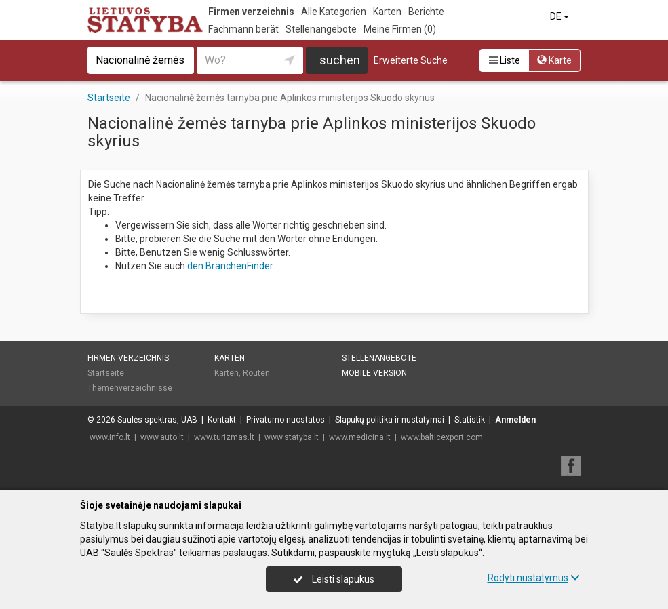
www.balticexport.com (442, 437)
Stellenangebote (321, 29)
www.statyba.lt (291, 437)
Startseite (105, 373)
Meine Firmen (400, 29)
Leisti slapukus (334, 579)
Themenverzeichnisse (129, 388)
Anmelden (515, 420)
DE (560, 16)
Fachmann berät (243, 29)
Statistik (469, 420)
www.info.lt (110, 437)
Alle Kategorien (333, 11)
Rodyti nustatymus (534, 577)
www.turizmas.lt (224, 437)
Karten (387, 11)
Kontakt (222, 420)
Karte (554, 60)
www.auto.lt (162, 437)
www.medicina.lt (360, 437)
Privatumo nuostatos (285, 420)
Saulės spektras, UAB (157, 420)
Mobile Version (374, 373)
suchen (339, 60)
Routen (256, 373)
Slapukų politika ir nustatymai (389, 420)
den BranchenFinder (230, 265)
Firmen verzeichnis (251, 11)
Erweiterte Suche (411, 60)
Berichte (426, 11)
